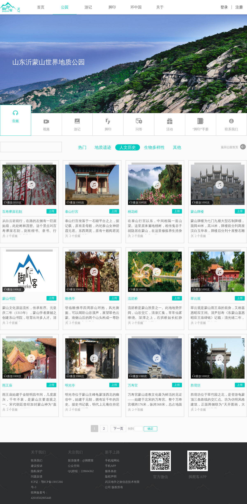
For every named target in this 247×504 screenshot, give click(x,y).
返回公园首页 (234, 147)
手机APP (110, 465)
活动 (169, 124)
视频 (46, 124)
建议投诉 (36, 465)
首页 (40, 7)
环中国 (136, 7)
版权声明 (111, 476)
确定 (150, 428)
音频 (15, 116)
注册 (239, 7)
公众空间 (73, 465)
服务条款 (111, 471)
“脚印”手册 (200, 124)
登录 (224, 7)
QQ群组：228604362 (81, 471)
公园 (64, 7)
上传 (51, 211)
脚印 (112, 7)
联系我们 (231, 124)
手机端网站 (112, 460)
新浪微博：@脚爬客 (81, 460)
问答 (139, 124)
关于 (160, 7)
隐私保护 (36, 471)
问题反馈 (36, 476)
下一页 (118, 428)
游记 (88, 7)
